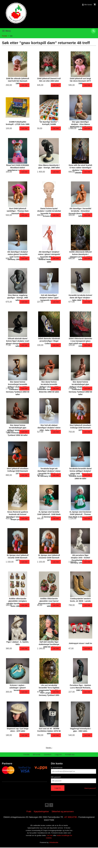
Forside (4, 36)
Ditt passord (55, 777)
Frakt (29, 812)
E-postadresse (56, 768)
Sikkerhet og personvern (63, 812)
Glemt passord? (90, 788)
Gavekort (47, 755)
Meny (6, 31)
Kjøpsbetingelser (41, 812)
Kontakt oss (70, 755)
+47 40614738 (70, 817)
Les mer (50, 836)
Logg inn (58, 755)
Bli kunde (36, 755)
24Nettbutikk (53, 843)
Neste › (49, 747)
